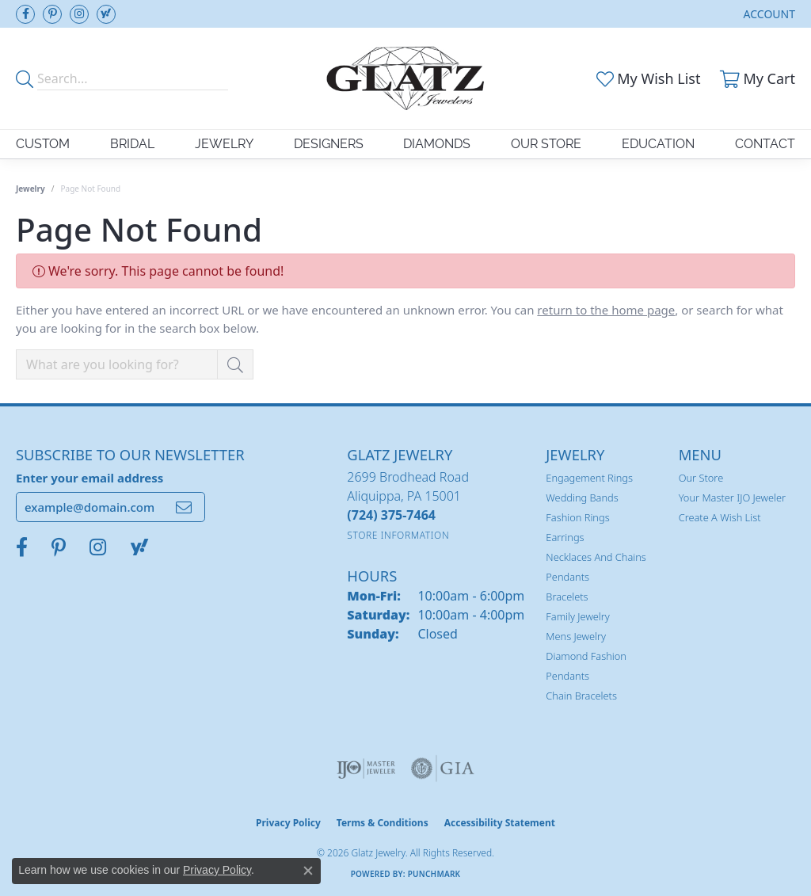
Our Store (546, 143)
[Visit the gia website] (442, 768)
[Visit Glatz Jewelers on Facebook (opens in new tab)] (25, 14)
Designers (329, 143)
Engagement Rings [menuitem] (589, 478)
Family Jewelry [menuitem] (578, 616)
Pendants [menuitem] (567, 577)
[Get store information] (398, 535)
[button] (768, 14)
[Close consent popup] (308, 870)
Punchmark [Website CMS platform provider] (434, 873)
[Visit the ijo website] (366, 768)
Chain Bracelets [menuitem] (581, 695)
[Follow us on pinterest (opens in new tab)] (52, 14)
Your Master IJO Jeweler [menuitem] (732, 497)
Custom (43, 143)
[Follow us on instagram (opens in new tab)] (79, 14)
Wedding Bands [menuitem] (582, 497)
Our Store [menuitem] (701, 478)
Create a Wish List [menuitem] (720, 517)
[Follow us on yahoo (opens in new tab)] (106, 14)
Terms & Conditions (382, 822)
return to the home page (606, 310)
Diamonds (436, 143)
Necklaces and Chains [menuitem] (596, 557)
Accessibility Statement (499, 822)
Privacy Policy (288, 822)
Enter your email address (89, 478)
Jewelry (224, 143)
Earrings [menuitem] (565, 537)
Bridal (132, 143)
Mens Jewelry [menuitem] (576, 636)
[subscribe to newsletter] (183, 507)
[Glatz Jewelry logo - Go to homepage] (405, 78)
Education (658, 143)
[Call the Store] (391, 515)
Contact (765, 143)
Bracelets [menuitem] (567, 596)
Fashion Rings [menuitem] (577, 517)
